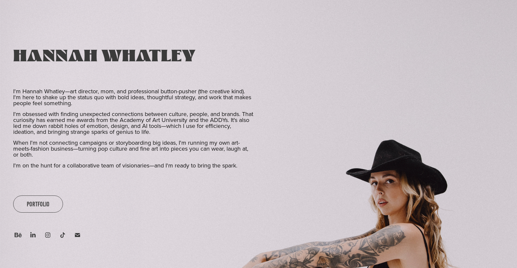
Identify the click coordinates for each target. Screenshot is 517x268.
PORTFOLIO (38, 204)
